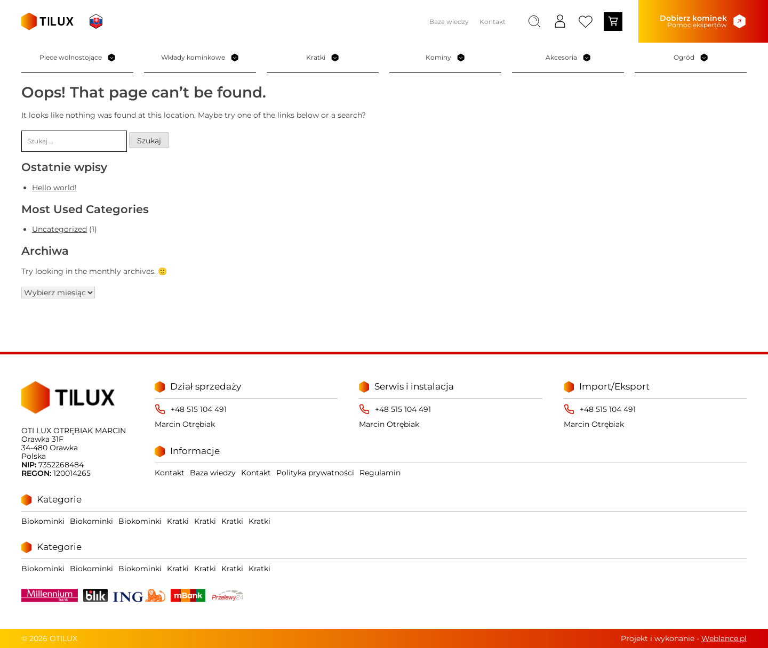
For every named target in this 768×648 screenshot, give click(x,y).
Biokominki (43, 521)
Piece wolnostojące (77, 57)
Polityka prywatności (315, 472)
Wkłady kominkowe (200, 57)
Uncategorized (59, 229)
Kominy (445, 57)
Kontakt (492, 22)
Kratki (322, 57)
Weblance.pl (724, 638)
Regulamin (380, 472)
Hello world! (54, 187)
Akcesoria (568, 57)
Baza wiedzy (449, 22)
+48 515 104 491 (199, 409)
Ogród (691, 57)
